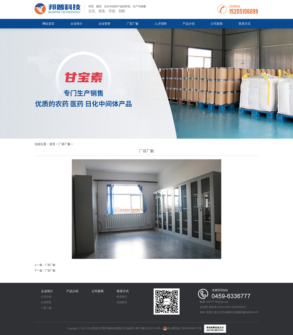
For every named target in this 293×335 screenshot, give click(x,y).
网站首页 (48, 23)
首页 (52, 144)
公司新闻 (217, 23)
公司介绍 (46, 296)
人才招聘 (160, 23)
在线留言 (122, 302)
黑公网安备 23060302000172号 (182, 328)
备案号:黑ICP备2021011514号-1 (145, 328)
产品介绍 (189, 23)
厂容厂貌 (132, 23)
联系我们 (122, 296)
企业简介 (76, 23)
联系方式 (245, 23)
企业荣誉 (104, 23)
